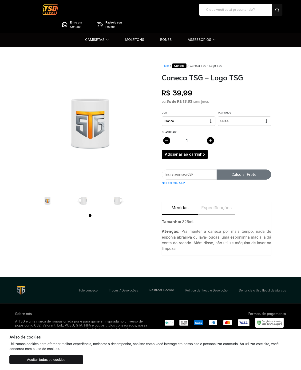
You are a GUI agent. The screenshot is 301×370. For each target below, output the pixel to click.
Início (165, 52)
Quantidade (169, 119)
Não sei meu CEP (173, 169)
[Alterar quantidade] (188, 127)
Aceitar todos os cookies (33, 360)
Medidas (180, 194)
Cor (164, 99)
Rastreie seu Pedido (267, 10)
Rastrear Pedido (161, 277)
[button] (97, 26)
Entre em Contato (229, 10)
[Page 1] (90, 202)
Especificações (216, 194)
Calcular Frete (243, 161)
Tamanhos (224, 99)
